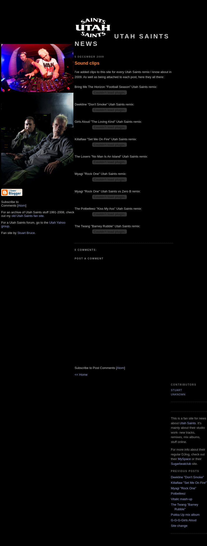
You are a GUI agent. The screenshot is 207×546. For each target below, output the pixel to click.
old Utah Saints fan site (28, 216)
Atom (21, 205)
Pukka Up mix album (185, 514)
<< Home (81, 374)
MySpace (184, 459)
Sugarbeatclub (181, 464)
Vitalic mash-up (181, 499)
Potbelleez (178, 493)
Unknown (178, 394)
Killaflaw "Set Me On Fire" (189, 483)
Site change (179, 526)
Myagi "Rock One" (183, 488)
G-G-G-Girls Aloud (183, 520)
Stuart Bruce (26, 233)
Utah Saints (188, 423)
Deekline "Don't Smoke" (187, 477)
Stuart (176, 390)
